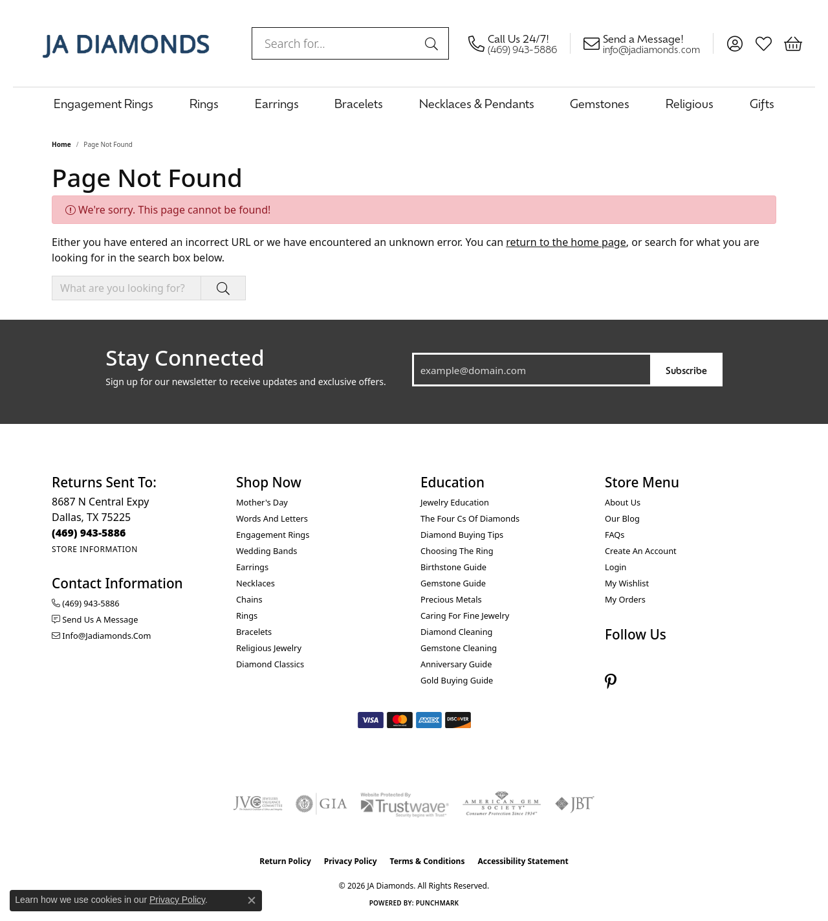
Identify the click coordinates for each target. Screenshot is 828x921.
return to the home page (566, 242)
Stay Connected (184, 358)
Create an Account (641, 551)
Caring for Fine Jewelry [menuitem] (464, 615)
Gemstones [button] (599, 103)
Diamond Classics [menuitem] (270, 664)
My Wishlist (627, 583)
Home (61, 144)
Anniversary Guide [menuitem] (456, 664)
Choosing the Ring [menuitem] (457, 551)
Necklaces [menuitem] (255, 583)
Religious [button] (690, 103)
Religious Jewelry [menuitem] (268, 648)
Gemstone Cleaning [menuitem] (458, 648)
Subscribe (686, 370)
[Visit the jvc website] (258, 804)
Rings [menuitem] (246, 615)
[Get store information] (95, 549)
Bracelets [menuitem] (254, 632)
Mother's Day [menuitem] (262, 502)
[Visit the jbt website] (575, 804)
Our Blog (622, 518)
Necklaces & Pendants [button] (476, 103)
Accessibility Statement (522, 861)
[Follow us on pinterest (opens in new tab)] (610, 682)
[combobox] (335, 43)
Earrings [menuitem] (252, 567)
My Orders (625, 599)
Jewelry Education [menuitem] (454, 502)
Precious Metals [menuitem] (451, 599)
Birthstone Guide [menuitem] (453, 567)
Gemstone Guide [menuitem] (453, 583)
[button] (734, 43)
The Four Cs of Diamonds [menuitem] (469, 518)
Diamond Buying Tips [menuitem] (461, 534)
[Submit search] (433, 43)
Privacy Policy (350, 861)
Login (616, 567)
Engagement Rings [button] (103, 103)
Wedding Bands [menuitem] (266, 551)
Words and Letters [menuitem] (272, 518)
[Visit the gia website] (321, 804)
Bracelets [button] (358, 103)
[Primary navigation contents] (414, 103)
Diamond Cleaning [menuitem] (456, 632)
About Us (622, 502)
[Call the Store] (89, 533)
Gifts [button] (762, 103)
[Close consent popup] (252, 900)
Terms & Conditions (427, 861)
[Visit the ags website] (501, 804)
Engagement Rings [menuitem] (272, 534)
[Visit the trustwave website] (404, 804)
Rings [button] (204, 103)
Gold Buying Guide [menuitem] (456, 680)
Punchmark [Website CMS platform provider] (437, 902)
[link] (519, 43)
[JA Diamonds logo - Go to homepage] (126, 43)
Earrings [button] (277, 103)
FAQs (614, 534)
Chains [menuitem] (249, 599)
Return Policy (285, 861)
